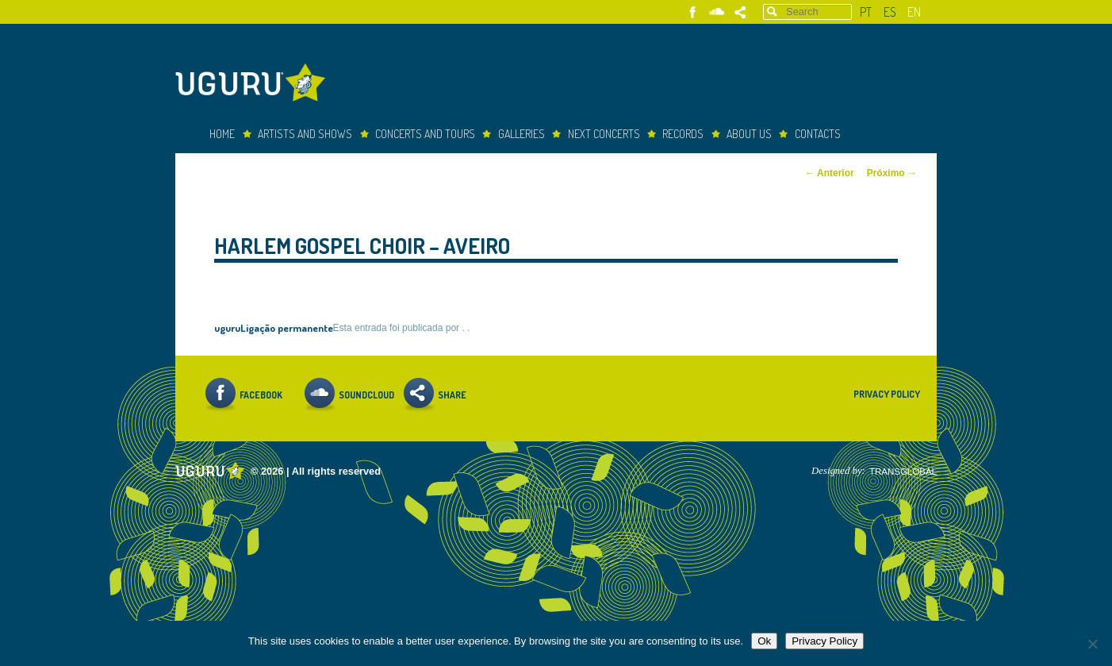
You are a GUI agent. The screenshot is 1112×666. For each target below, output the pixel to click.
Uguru (254, 85)
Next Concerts (604, 134)
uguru (227, 327)
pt (866, 12)
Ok (764, 641)
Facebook (693, 12)
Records (683, 134)
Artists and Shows (305, 134)
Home (222, 134)
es (890, 12)
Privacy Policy (886, 394)
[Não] (1092, 644)
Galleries (521, 134)
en (914, 12)
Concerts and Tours (425, 134)
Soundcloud (716, 12)
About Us (749, 134)
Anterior (829, 173)
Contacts (818, 134)
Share (740, 12)
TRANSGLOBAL (903, 471)
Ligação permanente (286, 327)
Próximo (892, 173)
